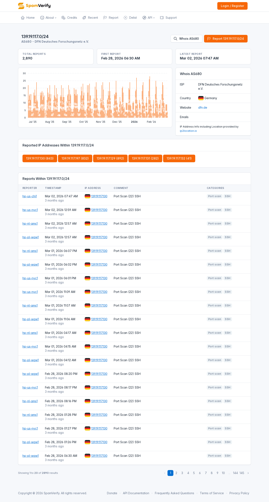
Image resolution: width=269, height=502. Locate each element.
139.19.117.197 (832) (75, 158)
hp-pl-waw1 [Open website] (30, 237)
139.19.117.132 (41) (179, 158)
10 (223, 473)
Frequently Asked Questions (174, 493)
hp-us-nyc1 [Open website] (30, 210)
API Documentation (136, 493)
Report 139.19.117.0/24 (225, 39)
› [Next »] (248, 473)
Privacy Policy (239, 493)
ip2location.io (188, 130)
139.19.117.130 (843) (40, 158)
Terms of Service (212, 493)
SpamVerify (51, 493)
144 (235, 473)
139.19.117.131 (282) (145, 158)
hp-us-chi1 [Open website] (29, 196)
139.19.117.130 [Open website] (99, 196)
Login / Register (232, 6)
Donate (112, 493)
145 (242, 473)
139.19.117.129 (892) (110, 158)
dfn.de (202, 107)
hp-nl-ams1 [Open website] (30, 223)
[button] (48, 17)
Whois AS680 (186, 39)
